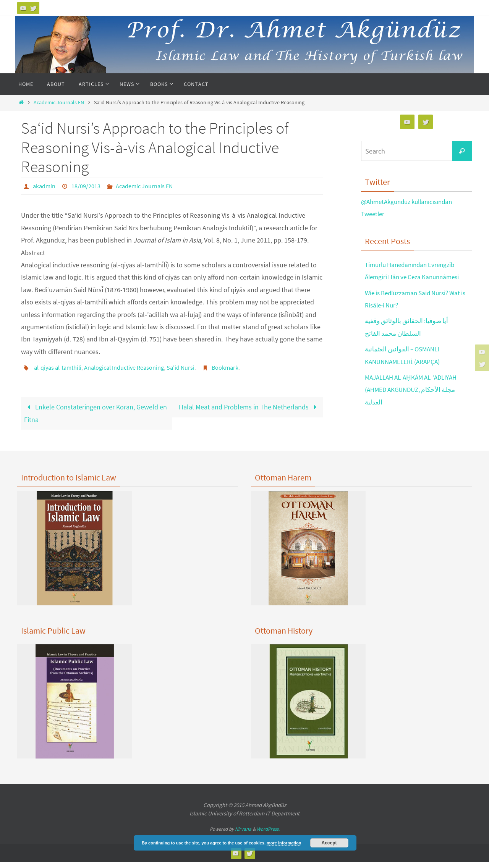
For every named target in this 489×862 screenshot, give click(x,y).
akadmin (44, 186)
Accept (329, 843)
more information (284, 843)
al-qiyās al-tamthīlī (57, 367)
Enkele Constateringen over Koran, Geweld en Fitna (95, 412)
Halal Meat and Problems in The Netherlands (249, 406)
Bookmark (225, 367)
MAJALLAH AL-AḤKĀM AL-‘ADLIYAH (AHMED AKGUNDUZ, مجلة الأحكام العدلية (415, 389)
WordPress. (268, 828)
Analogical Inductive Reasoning (124, 367)
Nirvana (243, 828)
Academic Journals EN (59, 102)
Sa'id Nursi (180, 367)
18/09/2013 (85, 186)
